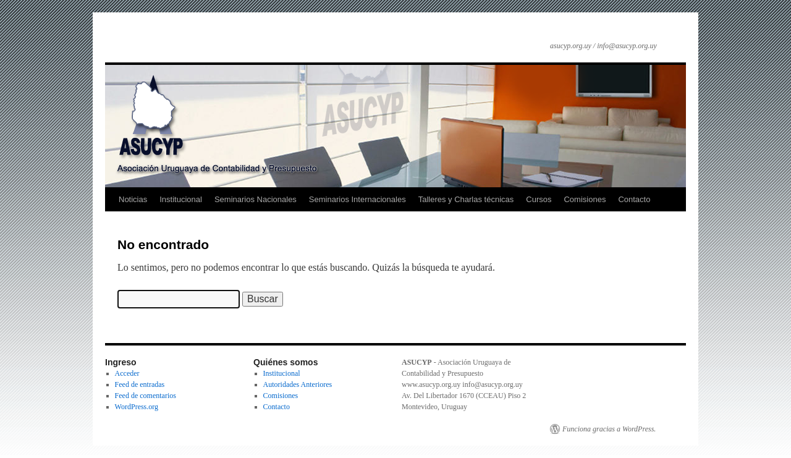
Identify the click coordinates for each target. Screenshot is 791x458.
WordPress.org (136, 406)
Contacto (634, 199)
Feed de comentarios (145, 395)
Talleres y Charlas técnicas (466, 199)
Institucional (180, 199)
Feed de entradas (140, 384)
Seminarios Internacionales (357, 199)
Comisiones (585, 199)
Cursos (538, 199)
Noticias (133, 199)
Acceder (127, 373)
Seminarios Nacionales (255, 199)
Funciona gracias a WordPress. (609, 429)
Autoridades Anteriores (297, 384)
